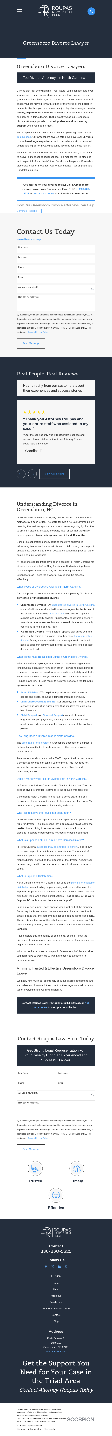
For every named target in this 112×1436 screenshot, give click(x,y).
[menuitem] (21, 1430)
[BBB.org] (66, 1267)
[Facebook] (46, 1267)
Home (56, 1283)
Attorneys (56, 1296)
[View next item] (32, 474)
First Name (23, 248)
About (56, 1290)
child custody (56, 614)
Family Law (56, 1302)
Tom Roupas (24, 137)
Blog (56, 1321)
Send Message (30, 344)
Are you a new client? (28, 287)
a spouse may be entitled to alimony (57, 847)
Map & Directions (56, 1352)
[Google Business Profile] (59, 1267)
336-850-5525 (56, 1251)
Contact (56, 1315)
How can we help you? (28, 297)
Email (20, 277)
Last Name (23, 258)
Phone (21, 267)
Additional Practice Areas (56, 1309)
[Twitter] (52, 1267)
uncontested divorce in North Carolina (73, 605)
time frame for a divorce (35, 743)
